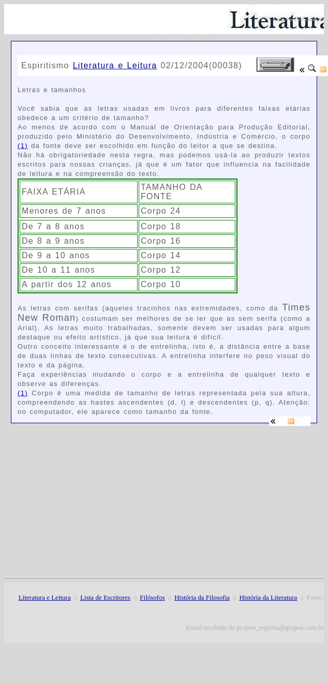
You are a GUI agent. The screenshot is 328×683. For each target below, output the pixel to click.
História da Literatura (268, 597)
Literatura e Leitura (115, 65)
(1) (23, 146)
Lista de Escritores (105, 597)
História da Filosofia (202, 597)
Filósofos (152, 597)
